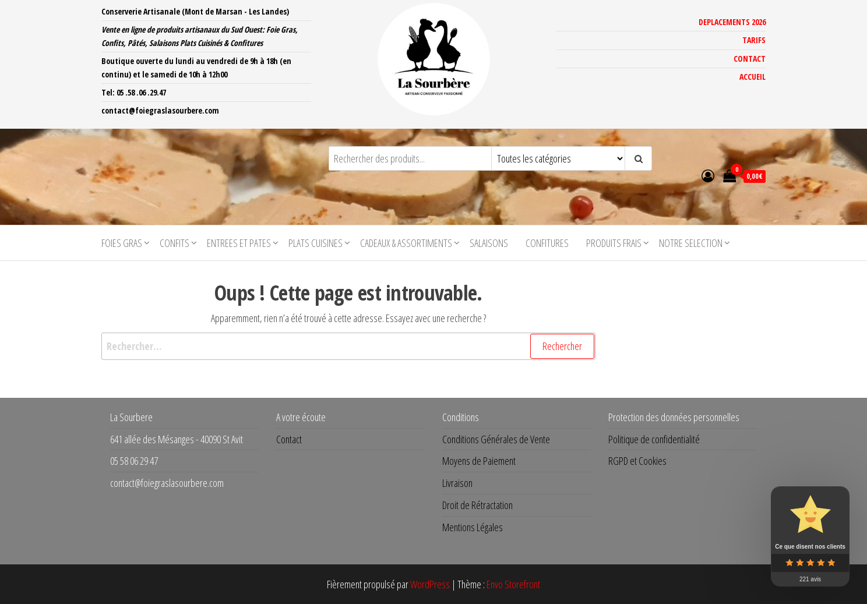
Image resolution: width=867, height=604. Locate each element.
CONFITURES (547, 243)
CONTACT (750, 58)
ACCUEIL (752, 76)
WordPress (430, 584)
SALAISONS (489, 243)
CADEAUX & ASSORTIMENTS (406, 243)
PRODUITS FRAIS (614, 243)
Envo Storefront (513, 584)
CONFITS (174, 243)
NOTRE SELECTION (690, 243)
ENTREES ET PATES (239, 243)
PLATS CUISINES (315, 243)
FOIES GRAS (121, 243)
